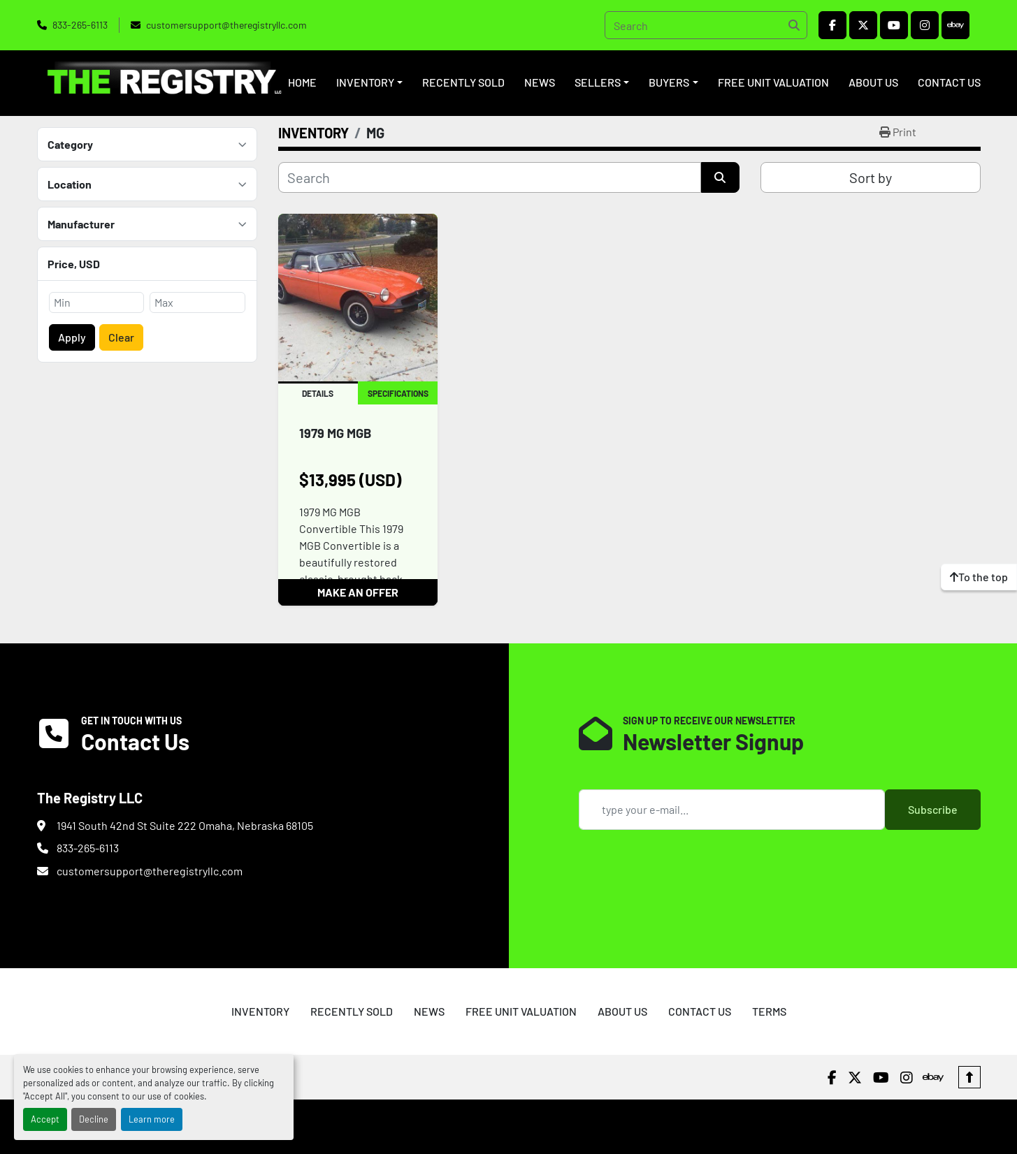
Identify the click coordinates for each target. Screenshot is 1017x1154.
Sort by (870, 177)
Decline (93, 1119)
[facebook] (832, 25)
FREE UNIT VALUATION (773, 82)
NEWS (539, 82)
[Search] (706, 25)
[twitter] (863, 25)
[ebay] (955, 25)
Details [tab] (317, 393)
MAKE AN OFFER (357, 592)
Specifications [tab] (398, 393)
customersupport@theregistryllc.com (226, 25)
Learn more (152, 1119)
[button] (369, 82)
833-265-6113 (80, 25)
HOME (302, 82)
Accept (45, 1119)
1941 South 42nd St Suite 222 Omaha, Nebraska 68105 (185, 825)
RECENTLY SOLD (463, 82)
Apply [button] (72, 337)
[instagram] (925, 25)
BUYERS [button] (669, 82)
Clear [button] (121, 337)
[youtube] (894, 25)
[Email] (732, 809)
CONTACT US (949, 82)
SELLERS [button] (598, 82)
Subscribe (933, 809)
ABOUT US (873, 82)
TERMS (769, 1011)
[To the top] (979, 577)
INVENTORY (365, 82)
